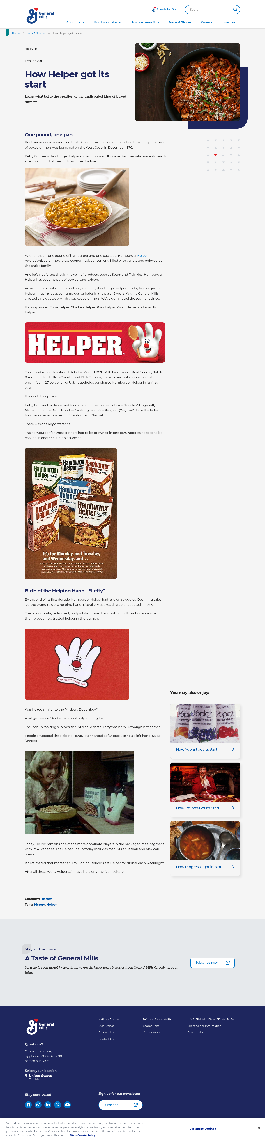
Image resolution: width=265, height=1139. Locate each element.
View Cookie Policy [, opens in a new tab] (82, 1135)
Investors (229, 22)
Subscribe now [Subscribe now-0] (206, 962)
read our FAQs (39, 1061)
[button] (235, 9)
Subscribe (110, 1105)
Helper (142, 255)
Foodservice (196, 1032)
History (46, 899)
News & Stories (180, 22)
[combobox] (208, 9)
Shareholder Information (204, 1026)
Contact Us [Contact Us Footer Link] (106, 1039)
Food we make (105, 22)
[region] (132, 1128)
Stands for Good (168, 9)
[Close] (259, 1128)
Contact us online (38, 1051)
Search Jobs (151, 1026)
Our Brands (106, 1026)
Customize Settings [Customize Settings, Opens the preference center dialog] (203, 1128)
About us (73, 22)
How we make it (142, 22)
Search (195, 9)
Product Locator (109, 1032)
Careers (206, 22)
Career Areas (152, 1032)
